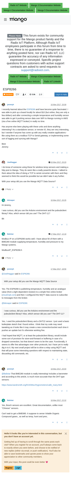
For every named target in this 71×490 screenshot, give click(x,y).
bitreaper (11, 200)
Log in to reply (61, 94)
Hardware (8, 94)
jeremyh (10, 105)
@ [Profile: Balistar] (6, 374)
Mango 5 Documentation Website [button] (52, 10)
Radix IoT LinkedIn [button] (52, 81)
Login (18, 468)
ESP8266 (31, 109)
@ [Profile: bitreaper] (7, 303)
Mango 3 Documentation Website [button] (46, 5)
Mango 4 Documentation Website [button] (18, 10)
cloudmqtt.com (9, 295)
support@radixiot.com (35, 70)
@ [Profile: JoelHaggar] (8, 274)
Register (9, 468)
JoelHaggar (12, 162)
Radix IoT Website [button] (18, 5)
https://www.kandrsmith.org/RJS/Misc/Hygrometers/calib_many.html (32, 385)
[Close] (66, 433)
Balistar (10, 234)
